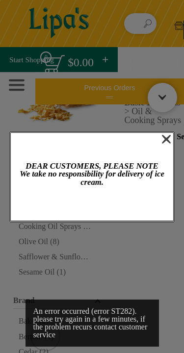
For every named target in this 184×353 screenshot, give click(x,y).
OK (92, 204)
